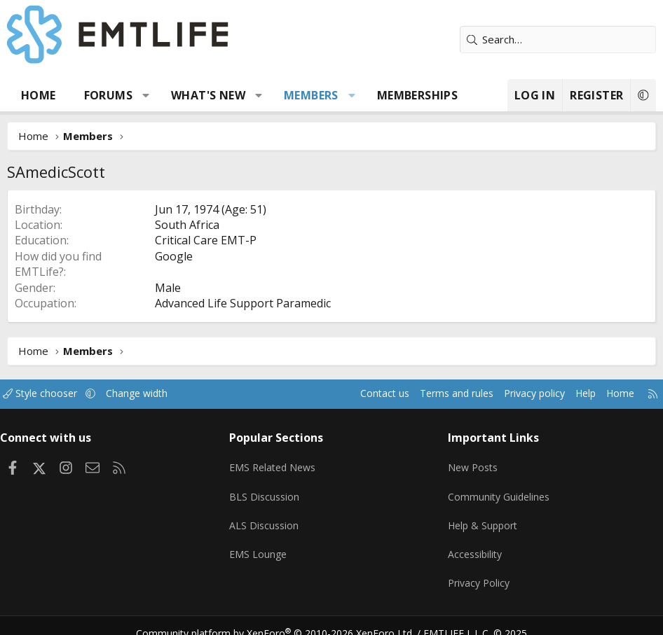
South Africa (187, 224)
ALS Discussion (268, 517)
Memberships (417, 95)
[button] (146, 95)
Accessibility (474, 545)
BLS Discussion (269, 490)
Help (570, 393)
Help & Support (482, 517)
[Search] (558, 39)
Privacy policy (516, 393)
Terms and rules (432, 393)
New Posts (472, 463)
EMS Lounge (262, 545)
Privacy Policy (478, 572)
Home (38, 95)
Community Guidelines (498, 490)
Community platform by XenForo (284, 618)
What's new (208, 95)
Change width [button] (155, 393)
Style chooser (54, 393)
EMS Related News (279, 463)
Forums (108, 95)
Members (311, 95)
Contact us (357, 393)
